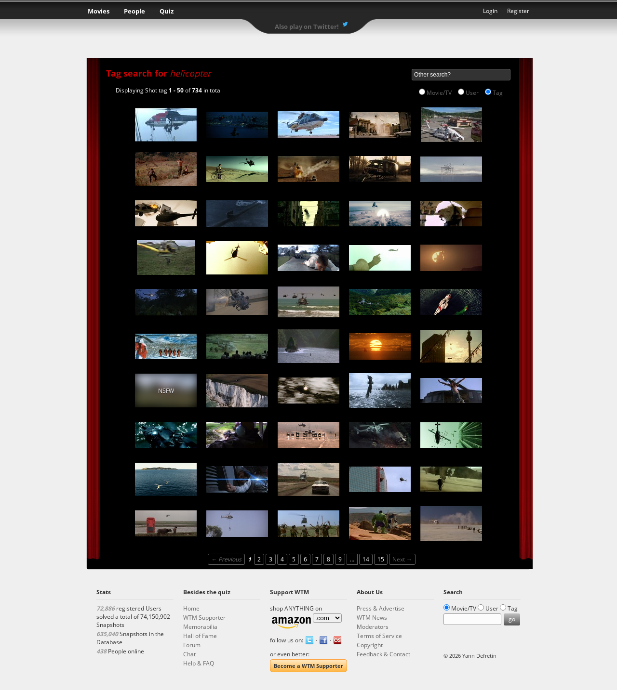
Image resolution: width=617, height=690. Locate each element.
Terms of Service (379, 636)
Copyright (370, 645)
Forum (192, 645)
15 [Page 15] (380, 559)
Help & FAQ (198, 663)
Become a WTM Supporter (308, 665)
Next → (402, 559)
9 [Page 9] (340, 559)
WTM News (372, 617)
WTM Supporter (204, 617)
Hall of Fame (200, 636)
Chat (189, 654)
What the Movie (308, 12)
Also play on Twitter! (307, 26)
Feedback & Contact (383, 654)
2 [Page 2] (259, 559)
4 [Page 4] (282, 559)
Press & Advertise (380, 608)
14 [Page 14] (365, 559)
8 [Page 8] (328, 559)
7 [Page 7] (317, 559)
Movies (98, 11)
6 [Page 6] (305, 559)
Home (191, 608)
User (472, 93)
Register (518, 11)
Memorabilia (200, 627)
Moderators (373, 627)
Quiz (167, 11)
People (134, 11)
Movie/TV (439, 93)
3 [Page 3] (270, 559)
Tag (498, 93)
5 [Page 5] (293, 559)
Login (490, 11)
